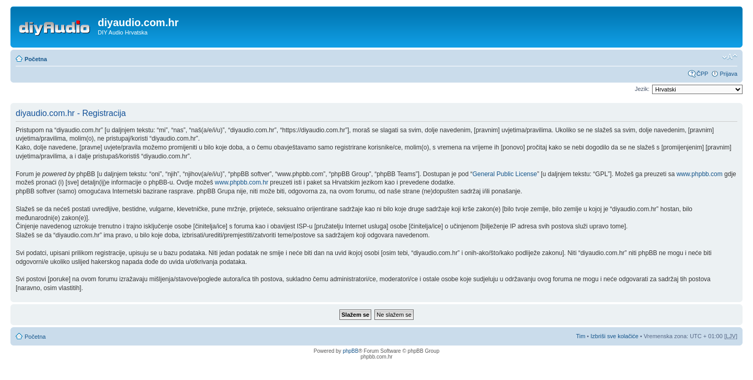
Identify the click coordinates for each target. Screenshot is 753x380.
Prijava (728, 74)
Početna (36, 59)
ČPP (703, 74)
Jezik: (642, 89)
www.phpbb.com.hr (242, 182)
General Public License (505, 174)
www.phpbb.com (700, 174)
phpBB (350, 351)
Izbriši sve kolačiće (614, 336)
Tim (580, 336)
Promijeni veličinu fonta (729, 57)
